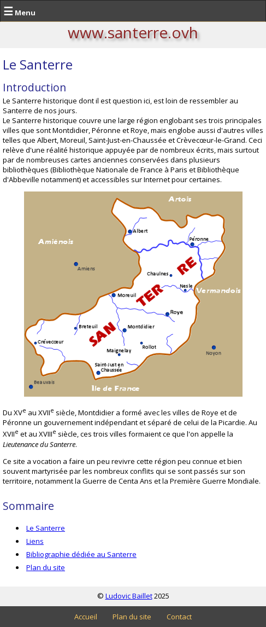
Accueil (85, 617)
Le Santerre (45, 528)
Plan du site (45, 567)
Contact (179, 617)
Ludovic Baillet (128, 596)
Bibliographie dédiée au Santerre (81, 554)
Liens (35, 541)
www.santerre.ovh (133, 32)
